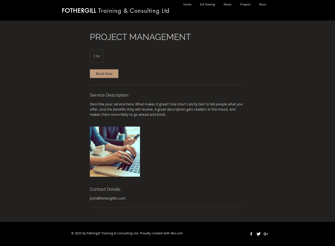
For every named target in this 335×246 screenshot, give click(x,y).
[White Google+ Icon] (266, 234)
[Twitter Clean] (258, 234)
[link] (104, 73)
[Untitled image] (115, 152)
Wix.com (177, 233)
